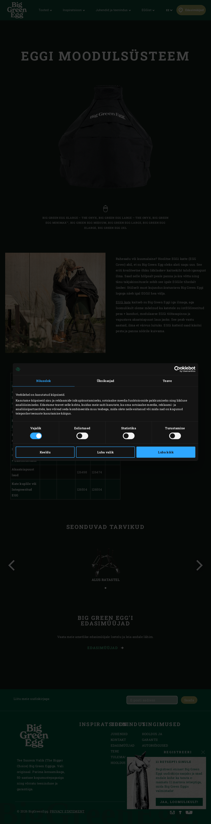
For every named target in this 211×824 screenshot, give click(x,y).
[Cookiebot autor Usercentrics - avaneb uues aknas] (177, 369)
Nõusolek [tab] (43, 381)
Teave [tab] (167, 381)
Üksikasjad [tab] (105, 381)
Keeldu (45, 452)
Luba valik (105, 452)
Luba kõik (166, 452)
